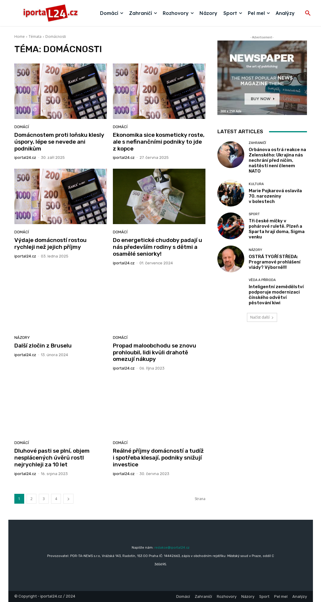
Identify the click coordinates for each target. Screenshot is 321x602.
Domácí (21, 127)
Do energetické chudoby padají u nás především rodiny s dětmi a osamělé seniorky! (157, 247)
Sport (254, 214)
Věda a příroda (262, 280)
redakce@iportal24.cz (172, 548)
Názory (22, 337)
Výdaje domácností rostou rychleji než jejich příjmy (50, 243)
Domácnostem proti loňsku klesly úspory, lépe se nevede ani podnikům (59, 141)
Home (19, 36)
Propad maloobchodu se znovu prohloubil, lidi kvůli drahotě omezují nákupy (154, 352)
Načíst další (262, 317)
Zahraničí (257, 143)
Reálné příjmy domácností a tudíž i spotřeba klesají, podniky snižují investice (158, 457)
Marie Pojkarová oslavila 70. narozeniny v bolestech (275, 196)
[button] (308, 13)
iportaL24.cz (25, 157)
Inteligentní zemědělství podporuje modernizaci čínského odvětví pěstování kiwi (276, 294)
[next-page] (68, 499)
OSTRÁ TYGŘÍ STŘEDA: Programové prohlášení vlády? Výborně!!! (274, 262)
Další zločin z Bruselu (43, 345)
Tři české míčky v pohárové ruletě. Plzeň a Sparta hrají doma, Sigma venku (277, 229)
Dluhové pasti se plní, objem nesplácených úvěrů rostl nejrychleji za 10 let (52, 457)
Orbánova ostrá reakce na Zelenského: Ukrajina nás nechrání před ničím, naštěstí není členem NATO (277, 160)
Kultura (256, 184)
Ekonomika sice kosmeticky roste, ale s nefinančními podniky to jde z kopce (159, 141)
